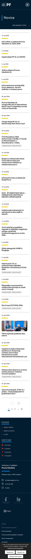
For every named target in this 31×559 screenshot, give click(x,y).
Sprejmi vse (20, 552)
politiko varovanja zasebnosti (15, 548)
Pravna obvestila (6, 531)
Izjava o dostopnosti (7, 538)
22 (21, 409)
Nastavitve (10, 552)
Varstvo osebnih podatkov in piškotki (12, 534)
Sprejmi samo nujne (15, 556)
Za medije (4, 542)
